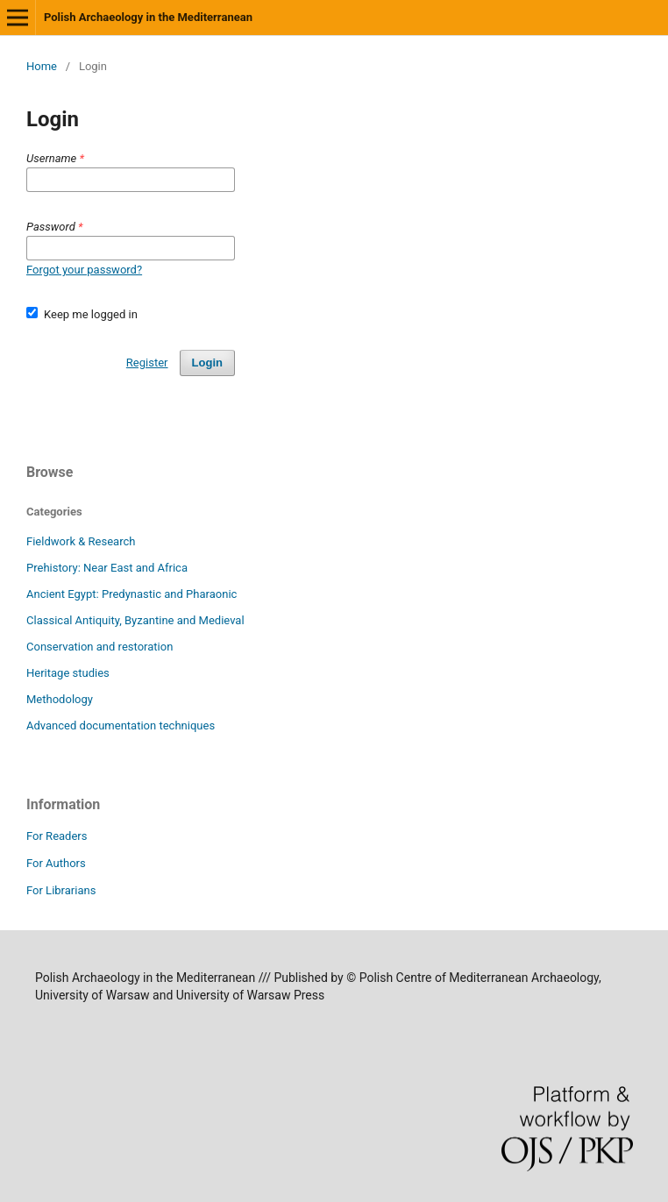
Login (207, 362)
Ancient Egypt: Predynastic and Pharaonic (131, 594)
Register (147, 362)
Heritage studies (68, 672)
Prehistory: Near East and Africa (107, 567)
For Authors (56, 863)
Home (41, 66)
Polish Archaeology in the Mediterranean (148, 17)
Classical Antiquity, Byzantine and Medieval (135, 620)
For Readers (57, 836)
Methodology (59, 699)
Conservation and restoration (99, 646)
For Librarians (61, 890)
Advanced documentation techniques (120, 725)
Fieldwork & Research (80, 541)
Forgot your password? (84, 269)
